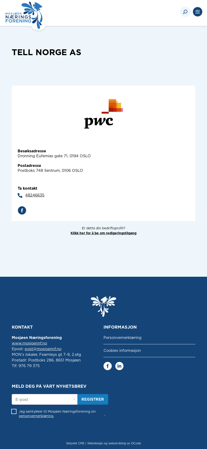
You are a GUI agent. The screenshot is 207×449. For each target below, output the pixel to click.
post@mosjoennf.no (43, 349)
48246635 (34, 195)
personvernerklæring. (36, 416)
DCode (136, 443)
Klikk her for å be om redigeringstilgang (103, 233)
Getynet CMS (75, 443)
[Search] (185, 12)
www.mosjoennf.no (29, 343)
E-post (22, 400)
